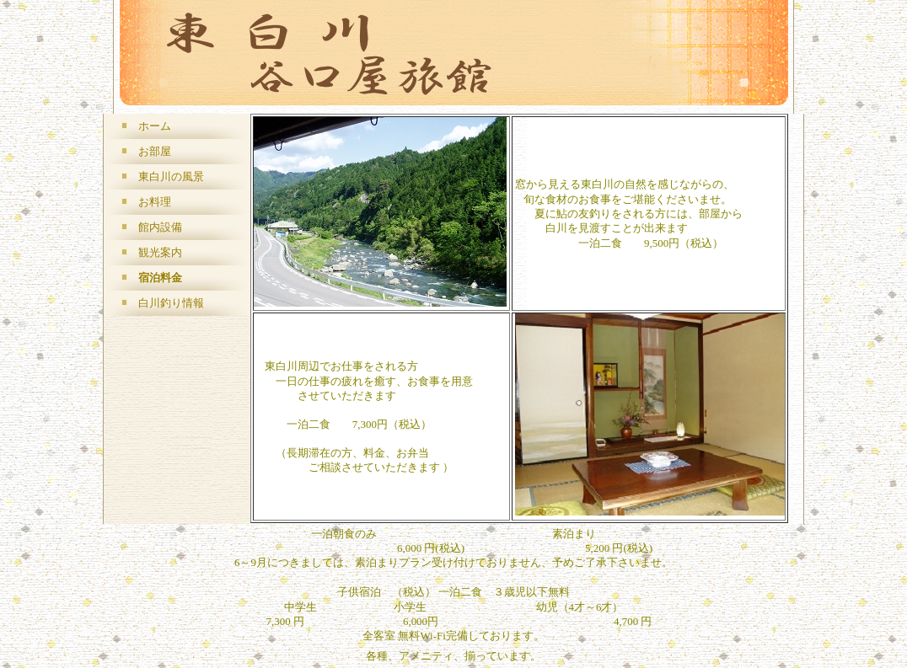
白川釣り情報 (171, 303)
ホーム (154, 126)
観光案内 (160, 252)
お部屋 (154, 151)
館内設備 (160, 227)
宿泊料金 (160, 277)
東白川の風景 (171, 176)
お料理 (154, 201)
